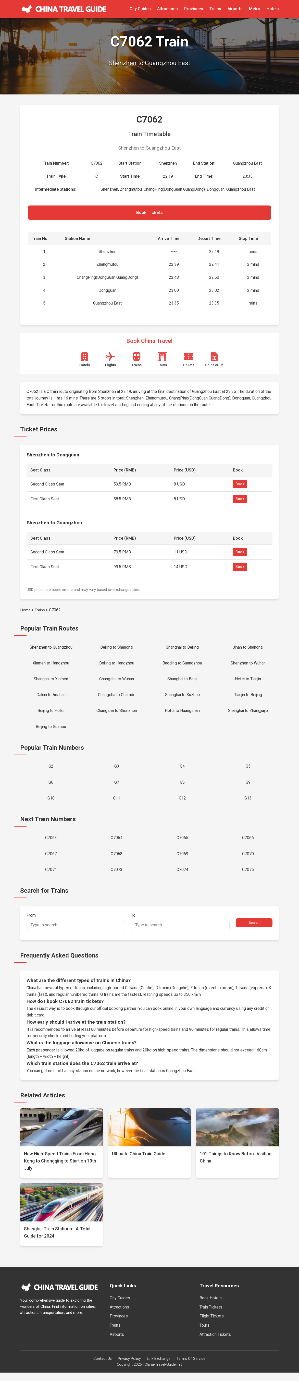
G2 (50, 771)
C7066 (248, 844)
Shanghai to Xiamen (50, 681)
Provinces (193, 8)
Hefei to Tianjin (248, 681)
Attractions (167, 8)
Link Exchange (158, 1367)
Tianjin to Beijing (248, 697)
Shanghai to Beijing (182, 648)
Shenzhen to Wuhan (248, 664)
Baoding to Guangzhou (182, 664)
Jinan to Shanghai (248, 648)
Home (25, 611)
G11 (116, 804)
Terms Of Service (191, 1367)
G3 (116, 771)
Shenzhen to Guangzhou (51, 648)
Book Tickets (149, 213)
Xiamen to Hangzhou (51, 664)
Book (239, 485)
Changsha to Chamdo (116, 697)
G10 (51, 804)
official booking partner (117, 1016)
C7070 (248, 860)
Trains (215, 8)
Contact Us (102, 1367)
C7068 (116, 860)
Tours (204, 1333)
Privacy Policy (129, 1367)
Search (254, 931)
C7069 (182, 860)
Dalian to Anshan (51, 697)
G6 (50, 787)
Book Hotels (211, 1306)
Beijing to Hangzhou (116, 664)
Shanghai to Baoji (182, 681)
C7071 (51, 877)
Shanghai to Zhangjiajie (248, 714)
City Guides (140, 8)
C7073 (116, 877)
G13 (248, 804)
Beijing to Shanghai (116, 648)
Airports (235, 8)
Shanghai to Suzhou (182, 697)
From (76, 930)
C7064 (116, 844)
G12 (182, 804)
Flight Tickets (212, 1324)
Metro (254, 8)
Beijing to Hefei (51, 714)
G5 (248, 771)
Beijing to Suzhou (50, 730)
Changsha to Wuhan (116, 681)
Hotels (273, 8)
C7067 (51, 860)
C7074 (182, 877)
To (180, 930)
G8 (182, 787)
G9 (248, 787)
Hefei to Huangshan (182, 714)
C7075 (248, 877)
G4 (182, 771)
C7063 (51, 844)
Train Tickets (211, 1315)
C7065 (182, 844)
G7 (116, 787)
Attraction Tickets (215, 1342)
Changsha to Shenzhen (116, 714)
